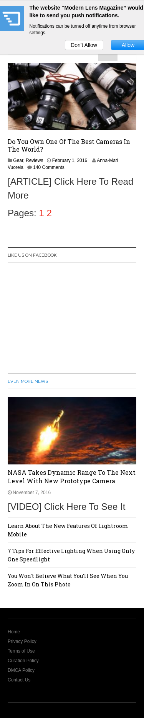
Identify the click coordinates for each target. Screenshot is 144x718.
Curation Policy (23, 660)
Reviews (34, 160)
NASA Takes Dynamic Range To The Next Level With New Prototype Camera (72, 476)
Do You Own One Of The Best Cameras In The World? (69, 145)
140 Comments (48, 167)
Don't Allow (84, 45)
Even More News (28, 381)
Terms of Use (21, 651)
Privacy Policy (22, 641)
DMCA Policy (21, 670)
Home (14, 632)
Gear (18, 160)
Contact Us (19, 680)
